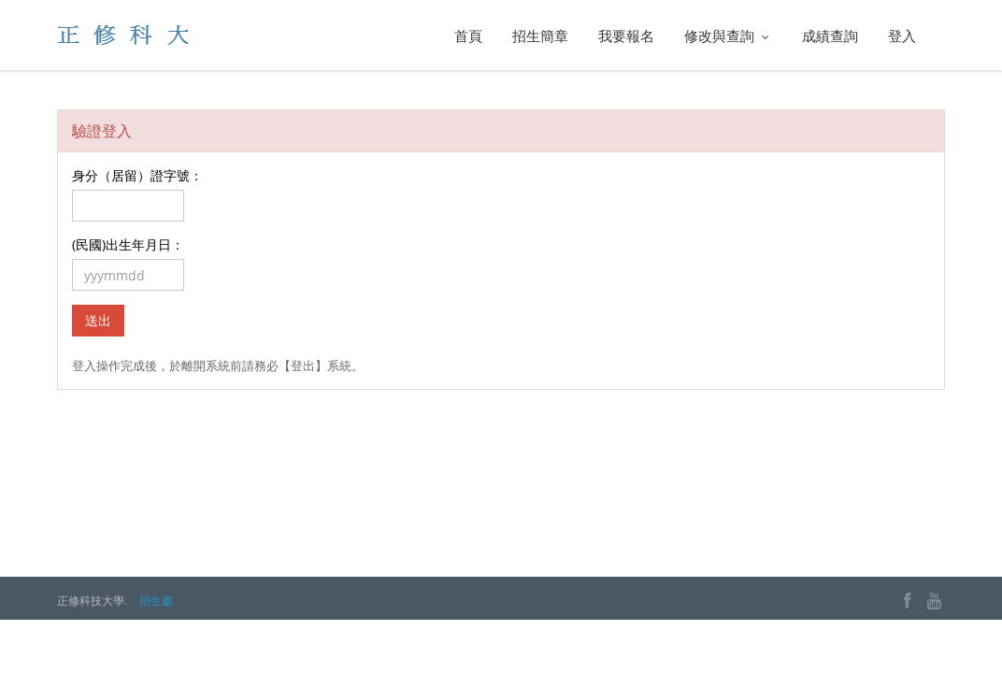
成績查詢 (830, 35)
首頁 (468, 35)
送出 (98, 320)
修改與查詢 (728, 35)
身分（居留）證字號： (137, 175)
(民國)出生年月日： (128, 244)
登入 (902, 35)
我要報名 (626, 35)
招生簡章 (540, 35)
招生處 (156, 601)
